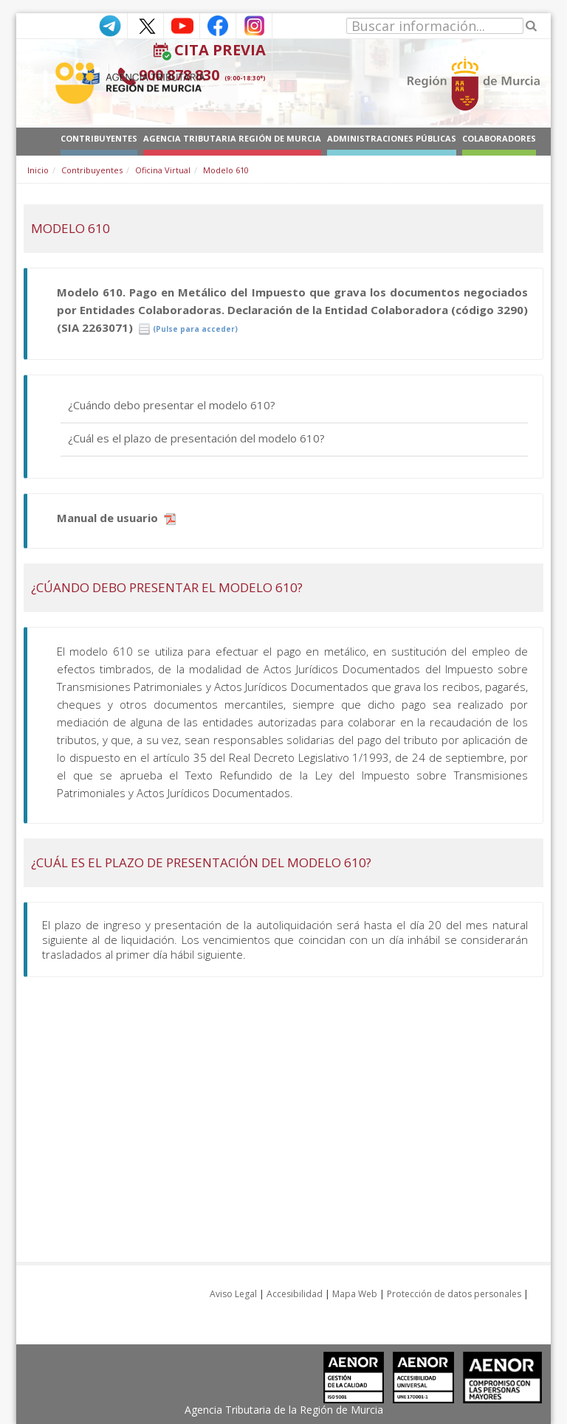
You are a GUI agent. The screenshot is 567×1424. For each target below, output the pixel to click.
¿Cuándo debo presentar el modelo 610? (171, 404)
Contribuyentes (92, 170)
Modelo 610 (226, 170)
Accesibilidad (295, 1294)
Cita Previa (220, 50)
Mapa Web (354, 1294)
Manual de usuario (116, 517)
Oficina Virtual (162, 170)
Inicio (38, 170)
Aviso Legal (233, 1294)
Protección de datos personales (454, 1294)
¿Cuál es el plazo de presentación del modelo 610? (196, 438)
